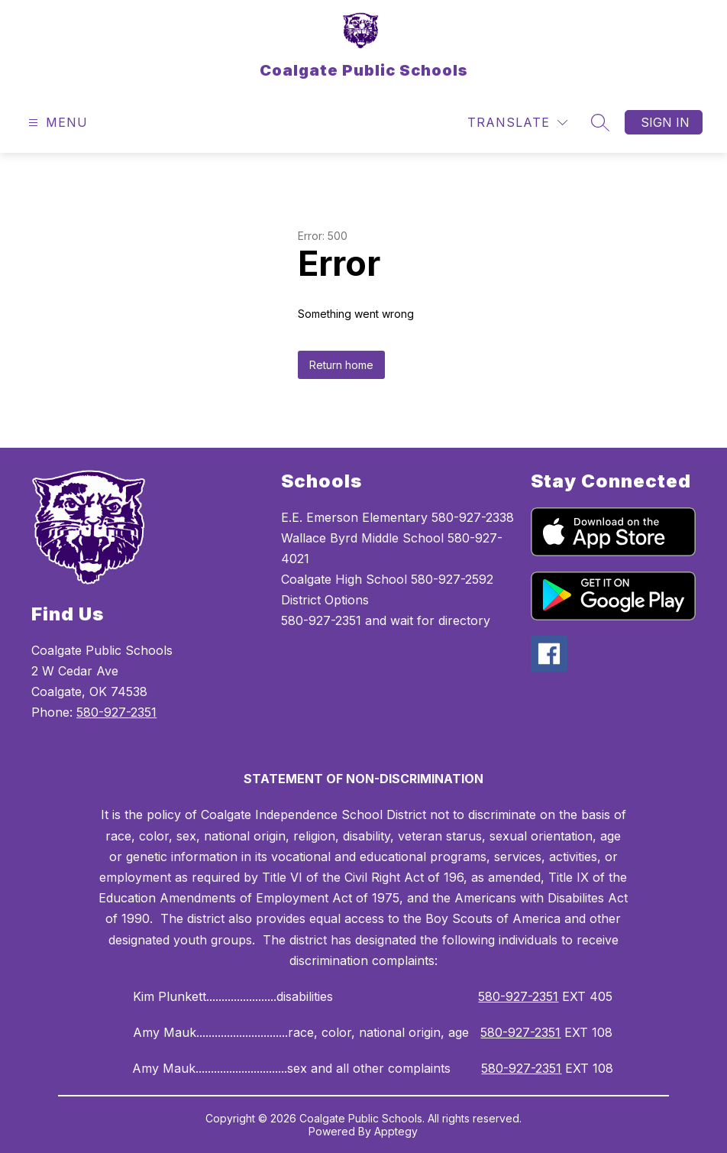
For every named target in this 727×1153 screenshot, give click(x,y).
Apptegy (396, 1131)
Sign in (665, 122)
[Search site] (600, 122)
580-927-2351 (116, 712)
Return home (341, 364)
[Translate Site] (517, 122)
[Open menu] (56, 122)
